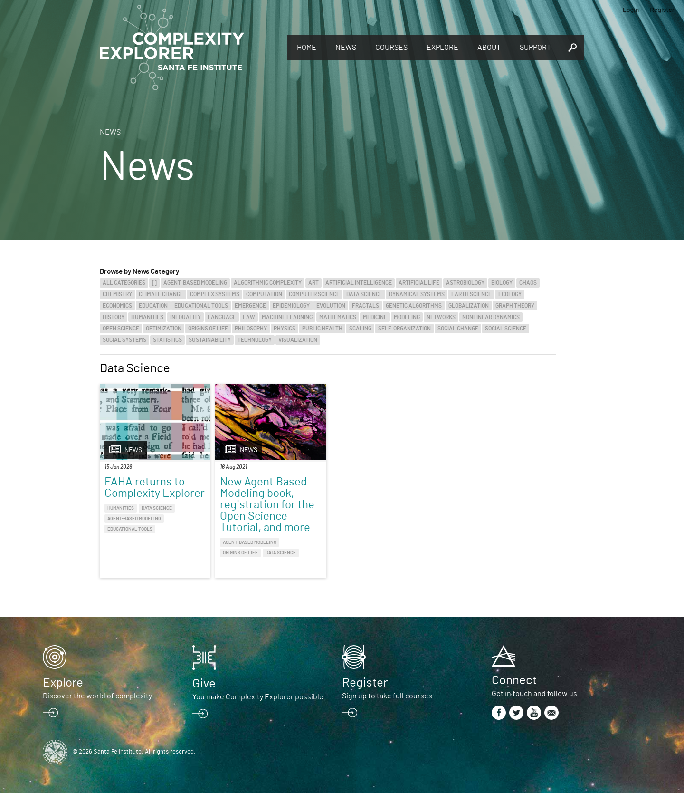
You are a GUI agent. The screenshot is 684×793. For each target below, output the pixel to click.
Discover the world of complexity (97, 696)
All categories (124, 283)
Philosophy (251, 328)
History (113, 317)
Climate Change (161, 294)
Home (306, 47)
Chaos (528, 283)
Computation (264, 294)
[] (154, 283)
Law (249, 317)
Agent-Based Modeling (195, 283)
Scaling (360, 328)
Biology (502, 283)
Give (204, 683)
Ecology (510, 294)
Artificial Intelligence (358, 283)
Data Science (364, 294)
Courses (391, 47)
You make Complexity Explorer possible (257, 697)
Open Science (121, 328)
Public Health (322, 328)
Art (313, 283)
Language (222, 317)
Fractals (365, 306)
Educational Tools (201, 306)
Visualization (297, 340)
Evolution (330, 306)
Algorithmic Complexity (268, 283)
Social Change (457, 328)
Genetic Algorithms (414, 306)
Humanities (147, 317)
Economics (117, 306)
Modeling (407, 317)
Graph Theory (514, 306)
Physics (284, 328)
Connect (514, 680)
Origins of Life (208, 328)
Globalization (468, 306)
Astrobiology (465, 283)
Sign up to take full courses (387, 696)
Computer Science (314, 294)
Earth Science (471, 294)
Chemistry (117, 294)
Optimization (163, 328)
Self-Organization (404, 328)
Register (662, 9)
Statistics (167, 340)
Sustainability (210, 340)
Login (631, 9)
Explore (442, 47)
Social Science (505, 328)
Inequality (185, 317)
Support (535, 47)
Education (153, 306)
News (345, 47)
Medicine (375, 317)
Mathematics (337, 317)
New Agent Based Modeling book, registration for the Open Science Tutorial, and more (267, 504)
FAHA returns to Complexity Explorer (154, 487)
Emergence (250, 306)
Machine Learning (287, 317)
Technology (255, 340)
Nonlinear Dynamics (491, 317)
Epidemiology (291, 306)
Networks (441, 317)
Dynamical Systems (417, 294)
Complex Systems (214, 294)
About (489, 47)
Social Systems (124, 340)
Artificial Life (419, 283)
